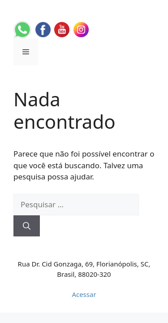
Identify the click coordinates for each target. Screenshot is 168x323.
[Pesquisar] (26, 226)
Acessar (84, 294)
